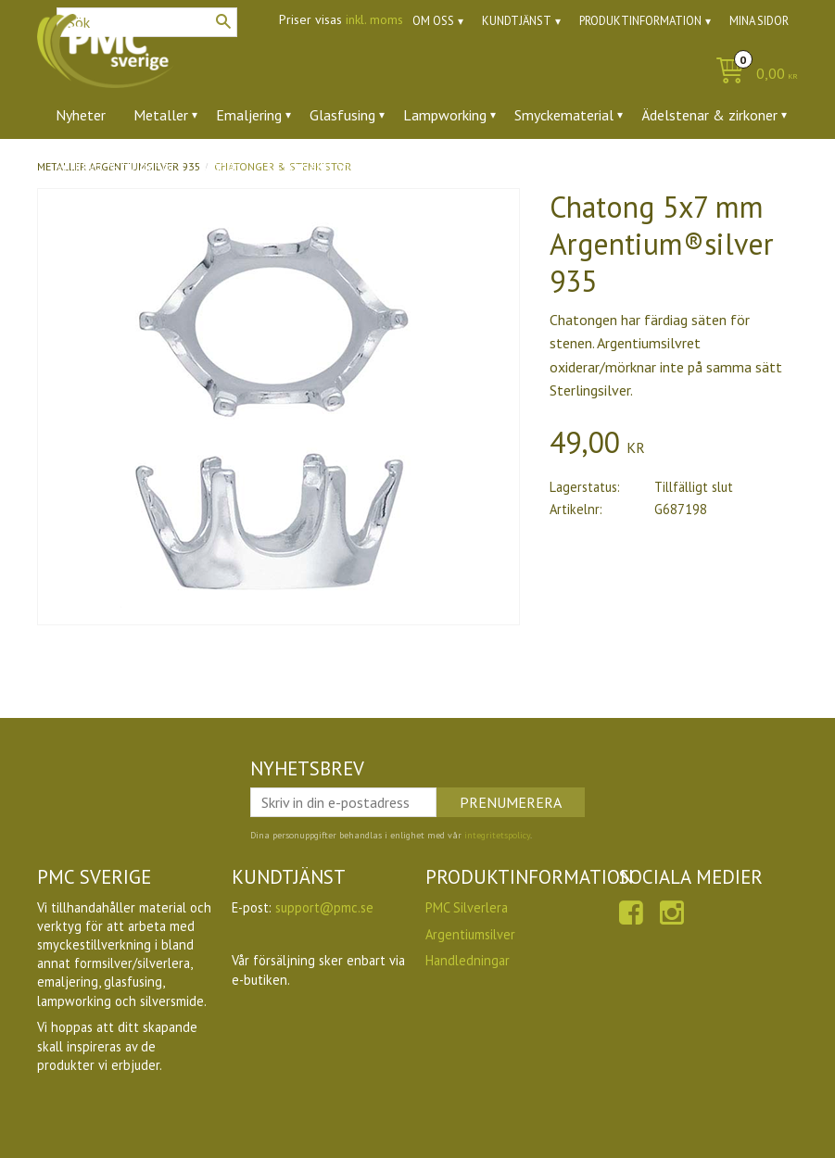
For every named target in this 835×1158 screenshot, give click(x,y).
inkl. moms (374, 19)
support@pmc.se (324, 907)
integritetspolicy (497, 835)
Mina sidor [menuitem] (759, 21)
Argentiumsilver (470, 934)
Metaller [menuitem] (160, 115)
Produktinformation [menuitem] (640, 21)
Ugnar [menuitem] (221, 166)
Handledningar (467, 960)
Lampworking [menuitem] (445, 115)
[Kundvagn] (752, 74)
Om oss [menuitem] (433, 21)
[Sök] (223, 21)
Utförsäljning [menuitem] (308, 166)
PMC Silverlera (466, 907)
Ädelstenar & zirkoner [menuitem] (709, 115)
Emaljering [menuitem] (249, 115)
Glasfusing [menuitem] (342, 115)
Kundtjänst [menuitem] (516, 21)
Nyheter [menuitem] (81, 115)
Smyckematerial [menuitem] (564, 115)
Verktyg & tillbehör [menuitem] (115, 166)
